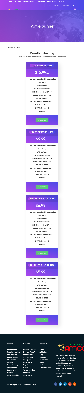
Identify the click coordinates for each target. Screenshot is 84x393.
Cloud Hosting (12, 357)
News (41, 362)
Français (48, 5)
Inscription (66, 5)
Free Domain (28, 355)
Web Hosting (12, 349)
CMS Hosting (12, 367)
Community (43, 360)
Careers (42, 357)
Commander (42, 120)
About (41, 349)
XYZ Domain (28, 357)
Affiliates (43, 352)
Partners (42, 365)
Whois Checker (29, 370)
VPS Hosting (12, 355)
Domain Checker (29, 349)
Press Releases (45, 367)
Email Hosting (12, 365)
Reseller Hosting (13, 352)
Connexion (57, 5)
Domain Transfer (29, 352)
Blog (41, 355)
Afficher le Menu (14, 48)
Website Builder (13, 375)
